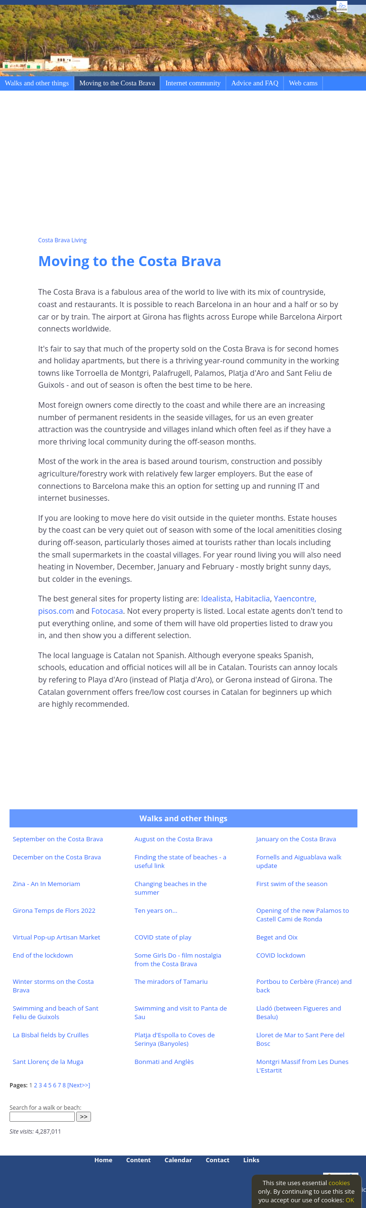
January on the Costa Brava (296, 839)
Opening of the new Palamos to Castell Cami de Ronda (302, 914)
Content (138, 1160)
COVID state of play (162, 937)
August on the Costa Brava (173, 839)
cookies (339, 1182)
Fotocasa (107, 611)
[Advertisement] (202, 165)
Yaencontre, (295, 598)
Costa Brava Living (62, 240)
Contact (218, 1160)
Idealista (215, 598)
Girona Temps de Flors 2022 (54, 910)
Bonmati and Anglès (163, 1061)
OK (350, 1200)
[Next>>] (78, 1085)
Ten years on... (155, 910)
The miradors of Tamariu (171, 981)
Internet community (193, 83)
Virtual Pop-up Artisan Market (57, 937)
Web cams (303, 83)
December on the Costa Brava (57, 857)
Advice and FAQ (254, 83)
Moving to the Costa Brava (117, 83)
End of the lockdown (43, 955)
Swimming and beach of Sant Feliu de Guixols (56, 1012)
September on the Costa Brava (58, 839)
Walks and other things (37, 83)
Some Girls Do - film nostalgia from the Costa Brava (177, 959)
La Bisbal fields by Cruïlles (51, 1035)
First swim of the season (292, 883)
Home (103, 1160)
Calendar (178, 1160)
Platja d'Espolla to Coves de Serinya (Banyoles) (174, 1039)
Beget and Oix (277, 937)
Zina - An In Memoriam (47, 883)
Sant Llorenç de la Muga (48, 1061)
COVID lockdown (280, 955)
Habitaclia (252, 598)
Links (252, 1160)
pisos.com (56, 611)
